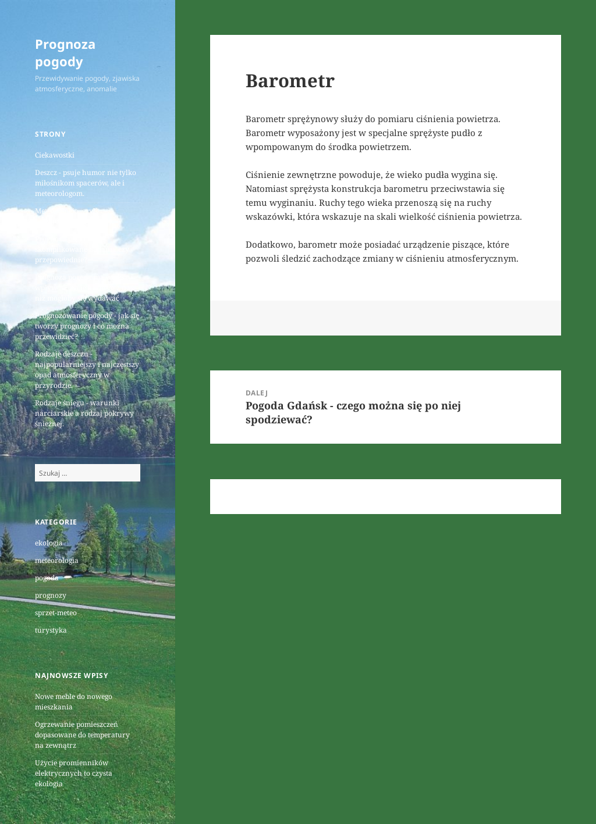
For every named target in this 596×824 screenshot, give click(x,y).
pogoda (47, 578)
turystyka (51, 630)
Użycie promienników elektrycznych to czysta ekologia (73, 773)
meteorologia (57, 560)
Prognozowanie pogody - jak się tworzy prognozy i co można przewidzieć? (87, 326)
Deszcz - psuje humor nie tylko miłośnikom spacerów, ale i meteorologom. (85, 182)
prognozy (50, 595)
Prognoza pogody (65, 52)
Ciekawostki (54, 155)
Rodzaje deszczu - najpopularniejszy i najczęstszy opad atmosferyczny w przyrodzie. (87, 369)
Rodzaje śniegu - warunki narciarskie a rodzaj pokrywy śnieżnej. (84, 413)
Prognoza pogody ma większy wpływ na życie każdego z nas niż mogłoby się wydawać (84, 287)
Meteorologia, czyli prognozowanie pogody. (74, 216)
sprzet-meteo (56, 613)
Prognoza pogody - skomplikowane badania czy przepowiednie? (82, 249)
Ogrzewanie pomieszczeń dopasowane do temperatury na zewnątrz (82, 734)
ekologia (49, 543)
